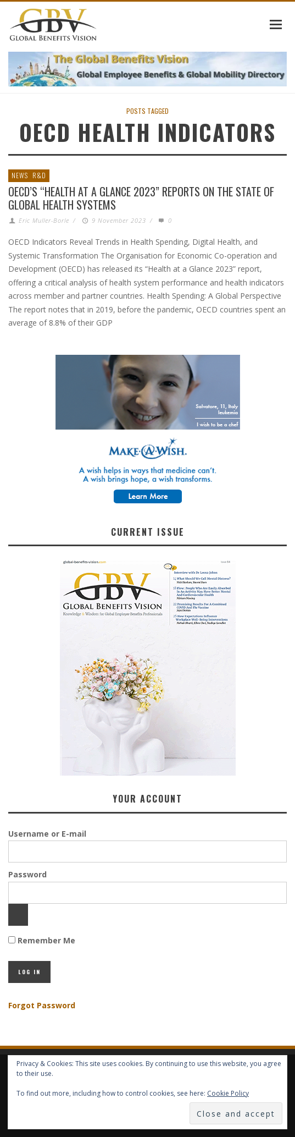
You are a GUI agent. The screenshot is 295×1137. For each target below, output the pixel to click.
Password (27, 874)
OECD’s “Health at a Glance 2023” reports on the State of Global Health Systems (141, 198)
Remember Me (41, 940)
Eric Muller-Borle (44, 220)
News (20, 175)
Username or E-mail (47, 833)
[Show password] (18, 915)
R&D (39, 175)
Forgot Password (41, 1005)
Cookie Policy (228, 1093)
